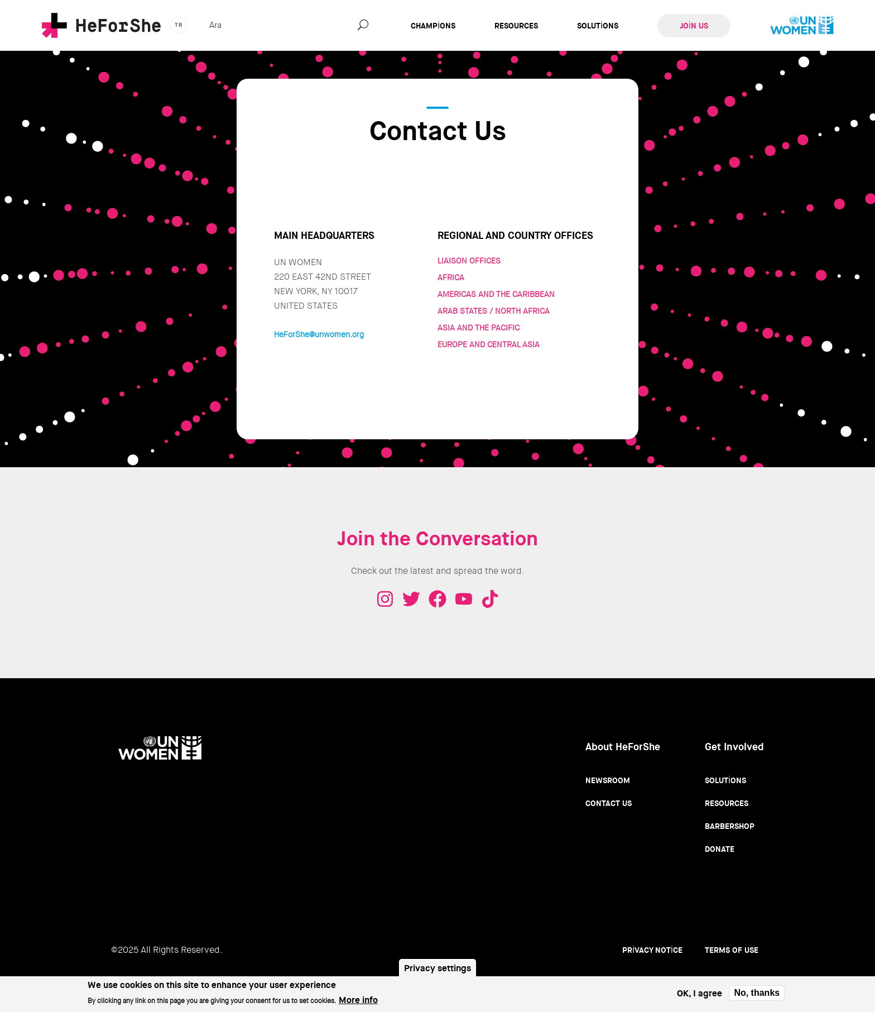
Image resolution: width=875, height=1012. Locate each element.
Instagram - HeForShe (385, 599)
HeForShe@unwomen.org (319, 334)
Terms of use (731, 950)
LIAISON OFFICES (469, 261)
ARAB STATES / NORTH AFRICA (494, 311)
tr (178, 24)
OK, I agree (699, 995)
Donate (719, 849)
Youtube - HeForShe (464, 599)
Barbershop (729, 826)
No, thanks (757, 995)
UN (802, 26)
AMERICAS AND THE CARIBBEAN (496, 294)
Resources (516, 26)
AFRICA (451, 277)
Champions (433, 26)
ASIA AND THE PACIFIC (479, 328)
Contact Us (608, 803)
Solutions (597, 26)
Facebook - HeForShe (437, 599)
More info (358, 1003)
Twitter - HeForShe (411, 599)
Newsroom (607, 780)
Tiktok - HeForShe (490, 599)
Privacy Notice (652, 950)
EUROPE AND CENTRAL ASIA (489, 344)
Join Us (694, 26)
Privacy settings (437, 970)
